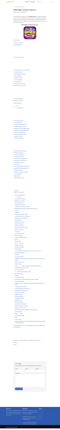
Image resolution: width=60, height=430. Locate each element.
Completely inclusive (19, 299)
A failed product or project (20, 287)
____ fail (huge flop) (18, 108)
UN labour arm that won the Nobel (22, 207)
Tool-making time (18, 76)
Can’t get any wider (18, 100)
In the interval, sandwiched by (20, 161)
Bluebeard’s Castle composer (21, 228)
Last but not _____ (18, 164)
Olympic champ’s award (20, 309)
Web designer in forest (19, 178)
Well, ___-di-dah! (19, 314)
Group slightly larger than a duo (22, 268)
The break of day (17, 174)
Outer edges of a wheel (20, 205)
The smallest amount (18, 57)
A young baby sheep (18, 121)
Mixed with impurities (19, 282)
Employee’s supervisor (19, 153)
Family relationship (18, 79)
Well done (16, 191)
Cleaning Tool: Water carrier (20, 134)
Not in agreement (19, 303)
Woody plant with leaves (20, 199)
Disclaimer (40, 418)
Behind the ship (18, 265)
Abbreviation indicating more (21, 291)
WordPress (15, 428)
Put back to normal (18, 78)
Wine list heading (18, 236)
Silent (16, 318)
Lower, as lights (18, 320)
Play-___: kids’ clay (19, 244)
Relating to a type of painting (21, 218)
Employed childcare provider (20, 151)
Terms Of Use (41, 414)
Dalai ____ (17, 240)
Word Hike (27, 1)
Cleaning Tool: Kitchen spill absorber (22, 128)
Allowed (16, 255)
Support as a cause (18, 43)
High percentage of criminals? (21, 307)
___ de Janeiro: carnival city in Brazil (23, 272)
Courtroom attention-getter (21, 238)
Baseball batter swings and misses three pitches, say (26, 209)
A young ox (17, 232)
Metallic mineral (18, 301)
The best (17, 276)
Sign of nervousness (19, 270)
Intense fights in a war (19, 162)
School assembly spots (20, 253)
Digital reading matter (19, 138)
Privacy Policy (41, 416)
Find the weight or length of (20, 74)
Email (26, 370)
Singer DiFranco (18, 249)
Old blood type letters (19, 316)
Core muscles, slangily (20, 293)
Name (16, 370)
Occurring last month (19, 234)
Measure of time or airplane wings (21, 168)
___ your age (18, 197)
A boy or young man (19, 230)
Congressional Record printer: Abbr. (22, 289)
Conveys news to (17, 44)
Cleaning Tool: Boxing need (20, 124)
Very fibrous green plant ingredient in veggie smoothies (27, 280)
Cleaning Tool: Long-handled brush (21, 130)
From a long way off (19, 203)
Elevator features (18, 81)
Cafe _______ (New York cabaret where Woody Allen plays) (28, 266)
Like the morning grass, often (21, 215)
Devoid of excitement (19, 247)
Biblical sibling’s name (19, 222)
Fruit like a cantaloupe (19, 157)
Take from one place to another (21, 172)
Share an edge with (19, 246)
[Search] (44, 2)
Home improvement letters (21, 305)
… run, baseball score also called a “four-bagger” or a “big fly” (28, 251)
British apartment (18, 122)
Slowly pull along (18, 313)
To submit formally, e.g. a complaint (22, 216)
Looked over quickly (18, 72)
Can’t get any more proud (19, 85)
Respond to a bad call (19, 201)
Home (14, 6)
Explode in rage (18, 220)
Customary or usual (18, 136)
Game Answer (17, 12)
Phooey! (17, 211)
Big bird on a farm (19, 274)
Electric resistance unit (20, 195)
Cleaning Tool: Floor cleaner (20, 126)
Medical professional (19, 226)
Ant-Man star (18, 242)
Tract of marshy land (19, 263)
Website (37, 370)
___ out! (16, 106)
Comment (17, 374)
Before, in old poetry (19, 297)
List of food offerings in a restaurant (21, 166)
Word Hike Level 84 (16, 328)
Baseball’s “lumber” (19, 295)
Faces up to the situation (19, 155)
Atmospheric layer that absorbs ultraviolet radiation (26, 311)
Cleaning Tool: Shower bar (19, 132)
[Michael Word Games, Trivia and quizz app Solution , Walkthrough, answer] (10, 2)
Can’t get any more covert (20, 83)
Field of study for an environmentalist (22, 70)
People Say (32, 1)
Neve (7, 428)
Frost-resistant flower (19, 278)
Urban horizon (17, 176)
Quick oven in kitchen (18, 170)
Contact (40, 420)
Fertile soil (17, 213)
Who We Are (41, 412)
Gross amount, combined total (20, 159)
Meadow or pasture (19, 224)
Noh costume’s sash (19, 257)
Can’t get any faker (18, 98)
